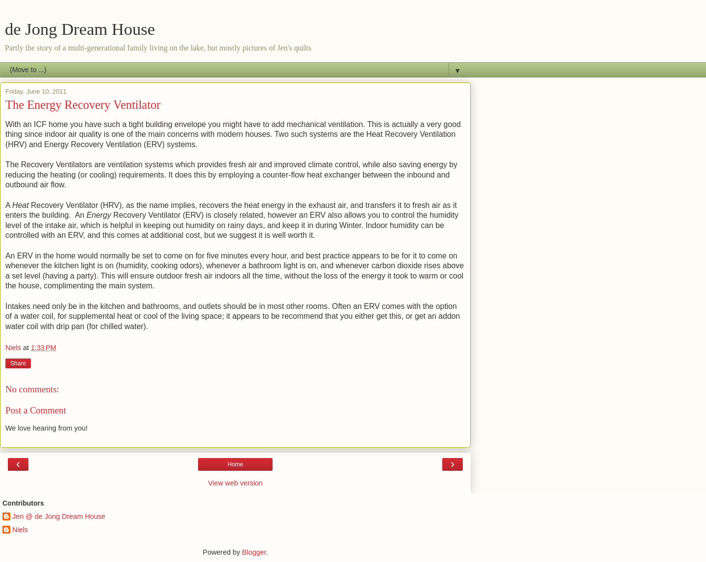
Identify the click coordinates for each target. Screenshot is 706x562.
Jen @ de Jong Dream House (58, 516)
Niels (20, 530)
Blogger (254, 552)
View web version (235, 483)
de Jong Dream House (80, 29)
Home (235, 464)
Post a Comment (35, 410)
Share (18, 363)
